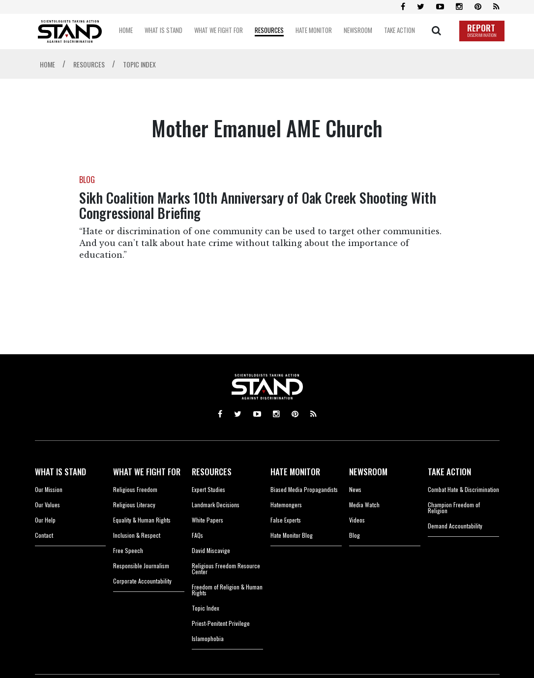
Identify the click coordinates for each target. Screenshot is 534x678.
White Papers (207, 520)
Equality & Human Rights (142, 520)
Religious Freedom (135, 489)
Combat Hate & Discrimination (463, 489)
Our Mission (48, 489)
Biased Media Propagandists (304, 489)
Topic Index (205, 608)
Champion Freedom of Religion (454, 507)
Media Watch (364, 504)
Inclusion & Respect (136, 535)
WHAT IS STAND (60, 471)
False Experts (285, 520)
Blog (354, 535)
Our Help (45, 520)
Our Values (47, 504)
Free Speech (128, 550)
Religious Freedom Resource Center (226, 568)
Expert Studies (208, 489)
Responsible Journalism (141, 565)
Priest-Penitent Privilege (221, 623)
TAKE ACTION (449, 471)
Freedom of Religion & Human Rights (227, 590)
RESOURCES (212, 471)
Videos (357, 520)
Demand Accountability (455, 526)
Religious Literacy (134, 504)
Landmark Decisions (215, 504)
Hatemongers (286, 504)
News (355, 489)
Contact (44, 535)
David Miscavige (211, 550)
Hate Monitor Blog (291, 535)
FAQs (197, 535)
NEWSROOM (368, 471)
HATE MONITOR (295, 471)
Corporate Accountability (142, 581)
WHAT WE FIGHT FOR (146, 471)
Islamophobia (208, 638)
